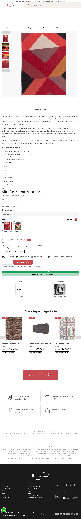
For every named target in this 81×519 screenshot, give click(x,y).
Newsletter (5, 497)
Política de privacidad (34, 486)
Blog (3, 493)
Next (6, 70)
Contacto (5, 486)
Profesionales (6, 491)
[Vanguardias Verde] (18, 226)
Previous (6, 32)
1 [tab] (40, 357)
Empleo (4, 495)
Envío (29, 493)
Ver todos (70, 219)
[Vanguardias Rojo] (7, 226)
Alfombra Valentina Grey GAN (40, 344)
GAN (3, 188)
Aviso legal (5, 500)
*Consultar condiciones (50, 1)
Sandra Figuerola (18, 195)
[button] (40, 375)
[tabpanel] (13, 335)
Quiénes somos (7, 488)
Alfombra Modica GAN (63, 344)
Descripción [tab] (40, 109)
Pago (29, 491)
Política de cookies (34, 495)
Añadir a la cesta (23, 262)
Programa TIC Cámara (35, 497)
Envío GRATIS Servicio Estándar (40, 272)
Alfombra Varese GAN (10, 344)
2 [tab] (41, 357)
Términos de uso (33, 488)
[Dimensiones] (40, 214)
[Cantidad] (7, 262)
